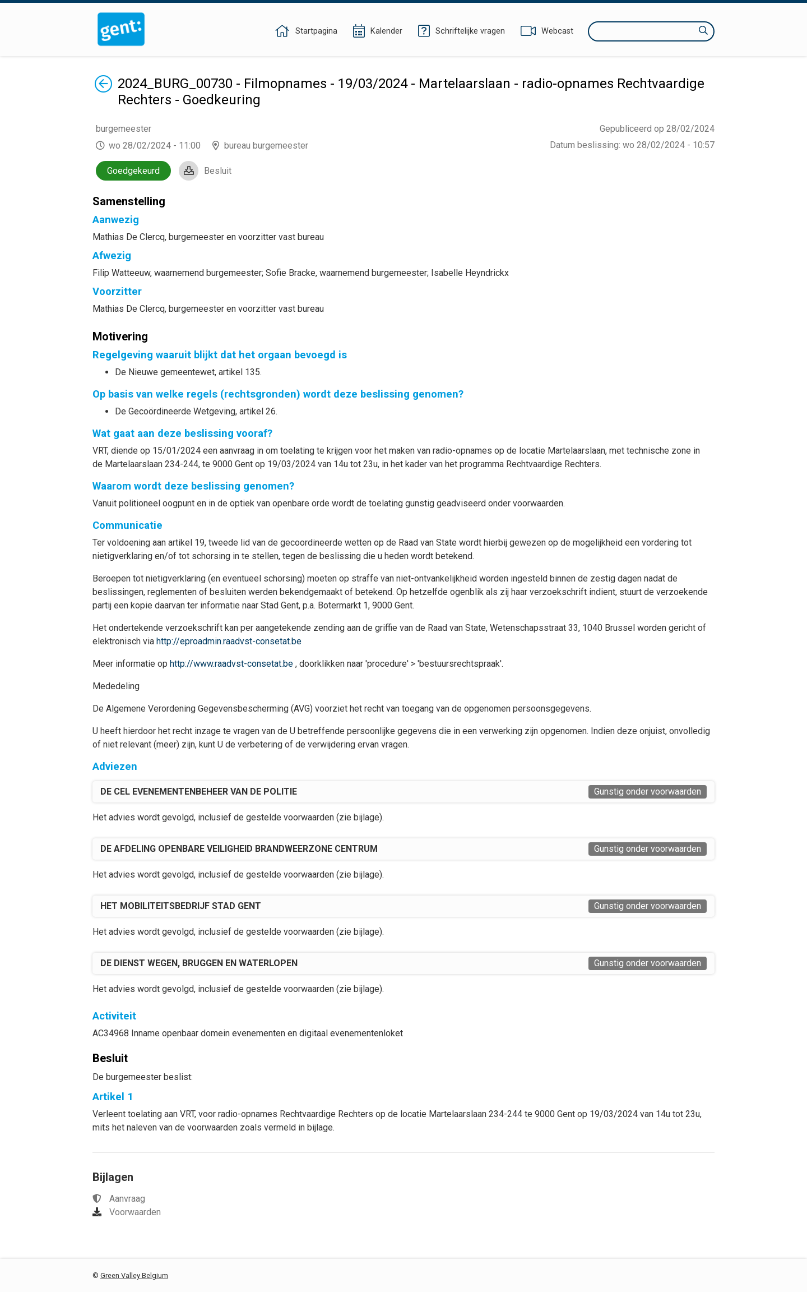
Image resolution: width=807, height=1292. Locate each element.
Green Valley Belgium (134, 1275)
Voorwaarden (135, 1212)
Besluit (217, 170)
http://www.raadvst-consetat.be (231, 663)
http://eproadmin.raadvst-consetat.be (229, 641)
